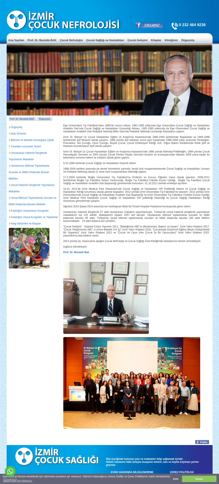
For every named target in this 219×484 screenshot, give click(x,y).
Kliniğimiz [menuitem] (171, 40)
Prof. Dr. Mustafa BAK (22, 119)
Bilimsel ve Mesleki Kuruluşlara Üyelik (32, 140)
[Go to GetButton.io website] (10, 479)
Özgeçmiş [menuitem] (187, 40)
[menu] (110, 43)
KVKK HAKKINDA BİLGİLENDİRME (132, 472)
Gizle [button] (176, 479)
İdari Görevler (19, 133)
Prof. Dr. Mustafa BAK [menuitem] (42, 40)
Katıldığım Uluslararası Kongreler (30, 210)
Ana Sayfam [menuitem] (16, 40)
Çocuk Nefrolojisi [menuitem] (71, 40)
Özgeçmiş (44, 119)
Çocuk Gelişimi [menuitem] (137, 40)
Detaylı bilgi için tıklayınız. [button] (17, 480)
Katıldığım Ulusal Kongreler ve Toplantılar (34, 217)
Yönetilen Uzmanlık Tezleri (26, 146)
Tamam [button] (199, 479)
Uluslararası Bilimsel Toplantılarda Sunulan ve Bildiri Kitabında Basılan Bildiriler (29, 172)
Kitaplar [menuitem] (156, 40)
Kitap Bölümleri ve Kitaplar (26, 223)
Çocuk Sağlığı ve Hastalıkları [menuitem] (105, 40)
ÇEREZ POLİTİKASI (182, 472)
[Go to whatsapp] (10, 471)
